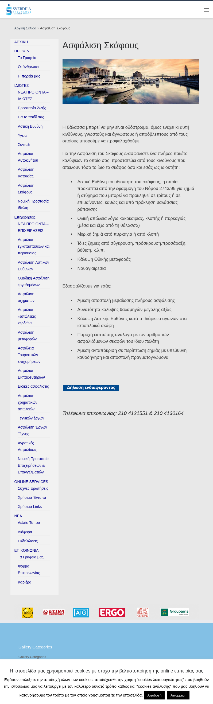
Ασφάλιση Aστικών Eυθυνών (33, 265)
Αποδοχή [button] (154, 695)
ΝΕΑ (18, 516)
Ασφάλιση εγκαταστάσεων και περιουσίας (33, 246)
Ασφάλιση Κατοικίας (26, 172)
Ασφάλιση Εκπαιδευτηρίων (31, 373)
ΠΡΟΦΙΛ (21, 51)
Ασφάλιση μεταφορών (27, 335)
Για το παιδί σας (31, 117)
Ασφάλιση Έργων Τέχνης (32, 430)
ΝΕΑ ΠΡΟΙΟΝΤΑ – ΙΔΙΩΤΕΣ (33, 95)
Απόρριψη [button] (178, 695)
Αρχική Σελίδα (25, 28)
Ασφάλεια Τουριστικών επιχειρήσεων (29, 355)
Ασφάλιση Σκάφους (26, 188)
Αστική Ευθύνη (30, 126)
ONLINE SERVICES (31, 482)
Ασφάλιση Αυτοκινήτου (28, 156)
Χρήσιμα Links (30, 506)
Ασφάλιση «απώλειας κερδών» (27, 316)
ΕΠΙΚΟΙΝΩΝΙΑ (26, 550)
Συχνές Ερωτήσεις (33, 488)
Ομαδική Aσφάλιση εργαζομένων (33, 281)
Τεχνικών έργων (31, 418)
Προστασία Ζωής (32, 108)
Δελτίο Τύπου (29, 522)
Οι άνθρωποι (28, 67)
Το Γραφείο (27, 58)
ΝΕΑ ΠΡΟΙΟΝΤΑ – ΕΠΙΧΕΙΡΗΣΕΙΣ (33, 227)
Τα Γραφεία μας (31, 557)
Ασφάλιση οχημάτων (26, 297)
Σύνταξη (25, 144)
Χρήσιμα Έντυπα (32, 497)
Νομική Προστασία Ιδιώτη (33, 204)
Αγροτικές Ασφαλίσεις (27, 446)
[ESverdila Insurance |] (19, 9)
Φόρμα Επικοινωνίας (29, 569)
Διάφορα (25, 532)
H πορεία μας (29, 76)
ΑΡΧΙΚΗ (21, 42)
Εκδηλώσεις (28, 541)
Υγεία (22, 135)
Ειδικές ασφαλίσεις (33, 386)
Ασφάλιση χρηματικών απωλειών (27, 402)
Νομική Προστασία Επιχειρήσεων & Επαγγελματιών (33, 465)
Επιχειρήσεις (25, 217)
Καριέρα (25, 582)
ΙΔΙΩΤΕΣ (21, 85)
